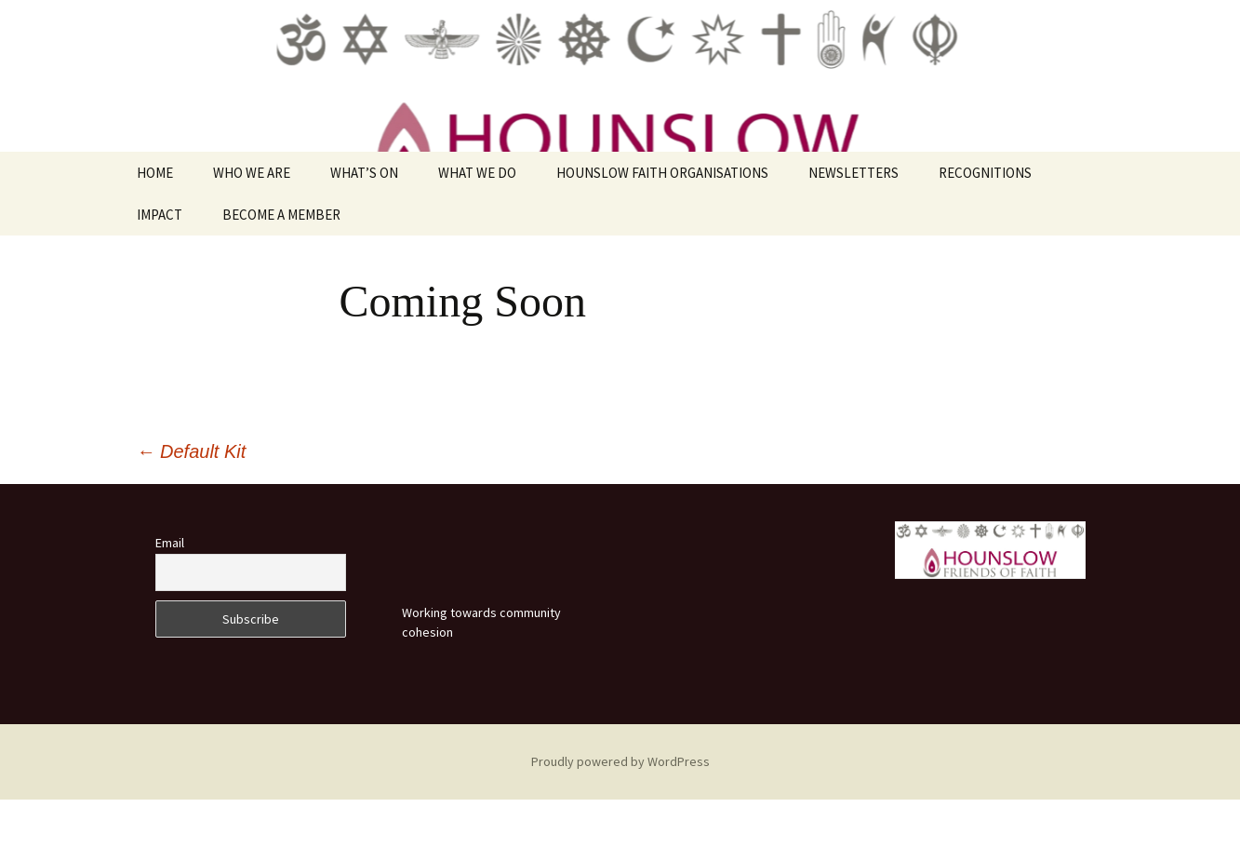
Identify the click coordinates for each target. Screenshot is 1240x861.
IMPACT (159, 277)
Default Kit (192, 513)
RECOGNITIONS (985, 235)
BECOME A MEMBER (281, 277)
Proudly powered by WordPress (620, 822)
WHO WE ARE (251, 235)
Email (169, 604)
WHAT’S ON (364, 235)
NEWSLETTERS (853, 235)
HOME (155, 235)
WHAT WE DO (477, 235)
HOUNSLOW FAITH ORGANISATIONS (662, 235)
